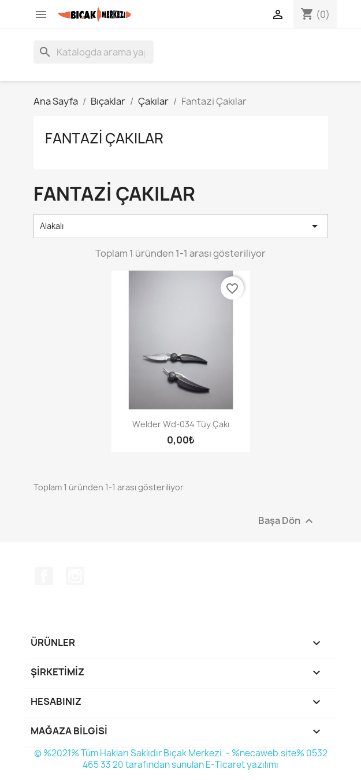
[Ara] (94, 52)
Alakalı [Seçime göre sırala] (181, 226)
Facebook (44, 576)
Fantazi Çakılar (104, 138)
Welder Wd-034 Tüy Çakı (180, 424)
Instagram (75, 576)
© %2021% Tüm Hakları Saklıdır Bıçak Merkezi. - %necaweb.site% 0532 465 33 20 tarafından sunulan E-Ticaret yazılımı (180, 759)
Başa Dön (287, 520)
